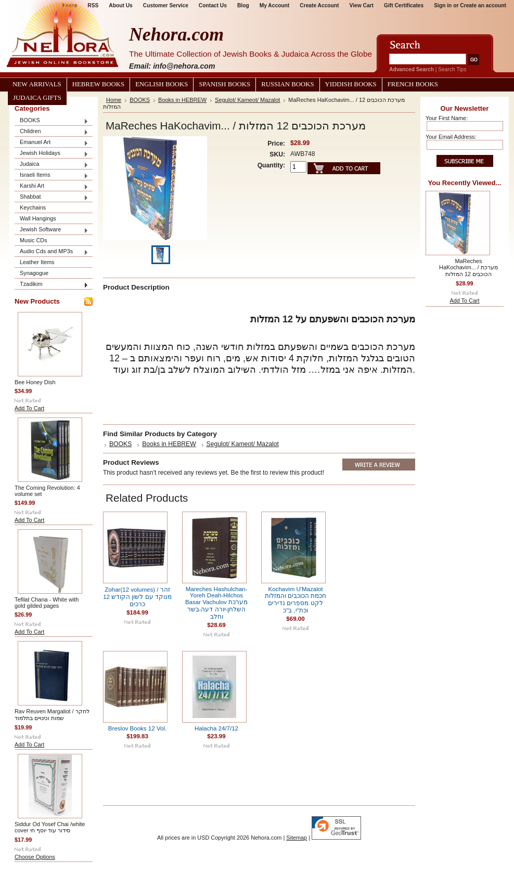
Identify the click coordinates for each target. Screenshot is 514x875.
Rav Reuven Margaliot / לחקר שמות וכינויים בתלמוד (52, 714)
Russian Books (287, 84)
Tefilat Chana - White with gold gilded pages (47, 602)
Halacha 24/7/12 (216, 728)
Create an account (483, 5)
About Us (120, 5)
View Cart (362, 5)
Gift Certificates (403, 5)
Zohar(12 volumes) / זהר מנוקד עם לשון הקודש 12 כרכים (137, 596)
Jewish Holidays (51, 154)
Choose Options (35, 857)
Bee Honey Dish (35, 382)
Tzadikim (51, 285)
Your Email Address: (451, 137)
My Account (275, 5)
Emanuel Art (51, 143)
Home (113, 100)
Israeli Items (51, 175)
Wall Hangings (38, 218)
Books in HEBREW (182, 100)
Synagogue (34, 273)
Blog (243, 5)
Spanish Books (224, 84)
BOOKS (51, 121)
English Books (161, 84)
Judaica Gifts (37, 97)
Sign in (443, 5)
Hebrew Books (98, 84)
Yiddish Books (351, 84)
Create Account (319, 5)
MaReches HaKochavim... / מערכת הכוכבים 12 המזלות (468, 267)
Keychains (33, 207)
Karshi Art (51, 186)
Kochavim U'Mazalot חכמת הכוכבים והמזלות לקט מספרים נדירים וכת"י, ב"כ (295, 599)
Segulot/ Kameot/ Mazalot (247, 100)
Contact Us (213, 5)
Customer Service (165, 5)
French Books (413, 84)
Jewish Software (51, 230)
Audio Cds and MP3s (51, 252)
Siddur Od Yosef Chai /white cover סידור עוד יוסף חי (50, 827)
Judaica (51, 164)
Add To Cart (29, 408)
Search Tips (452, 69)
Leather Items (37, 262)
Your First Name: (447, 118)
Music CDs (33, 240)
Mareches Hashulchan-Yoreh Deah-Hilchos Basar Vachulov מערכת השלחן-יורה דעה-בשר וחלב (216, 603)
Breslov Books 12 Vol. (137, 728)
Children (51, 132)
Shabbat (51, 197)
